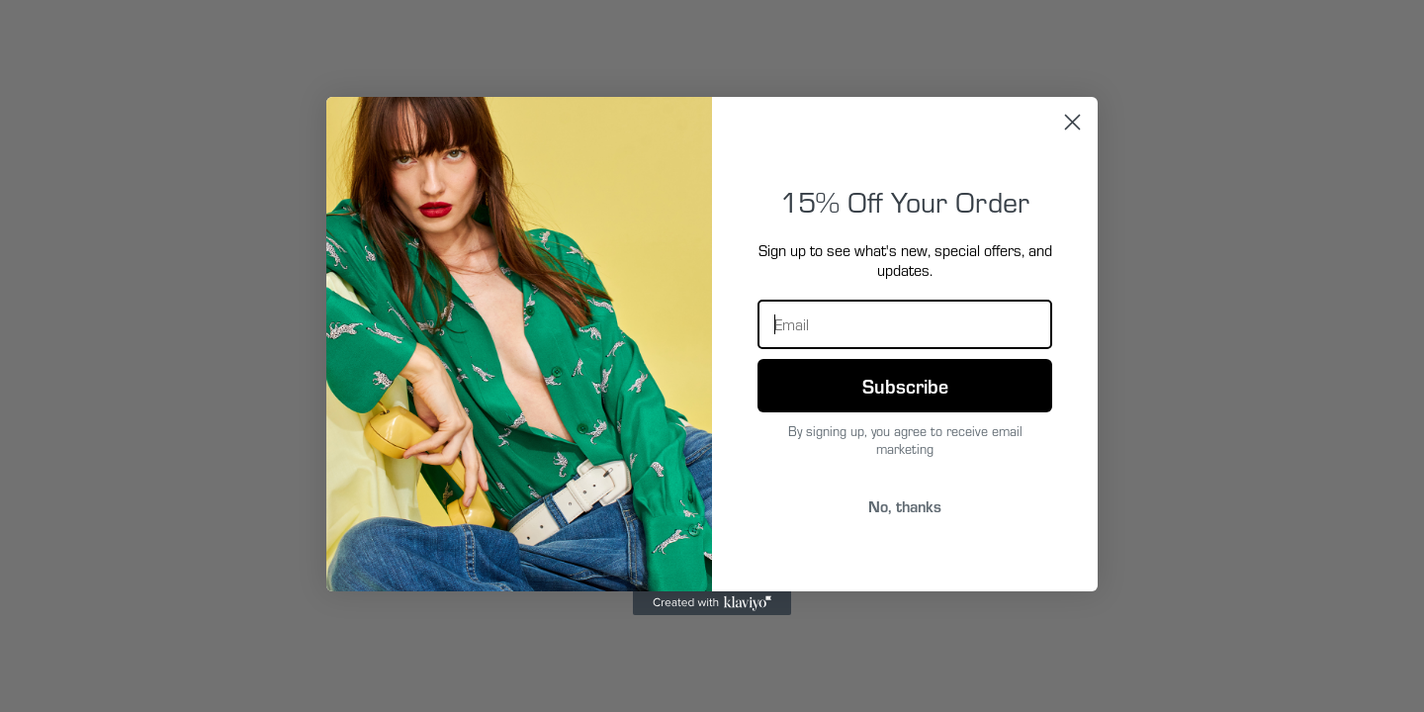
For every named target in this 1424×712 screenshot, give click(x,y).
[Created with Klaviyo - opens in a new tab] (712, 603)
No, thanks (904, 505)
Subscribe (905, 385)
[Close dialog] (1072, 122)
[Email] (904, 324)
